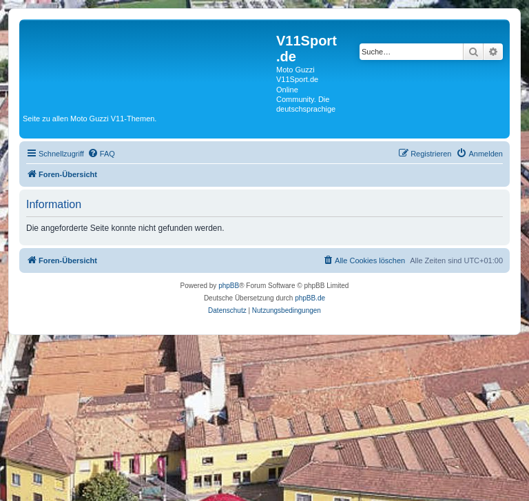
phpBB (228, 285)
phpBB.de (310, 298)
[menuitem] (101, 153)
